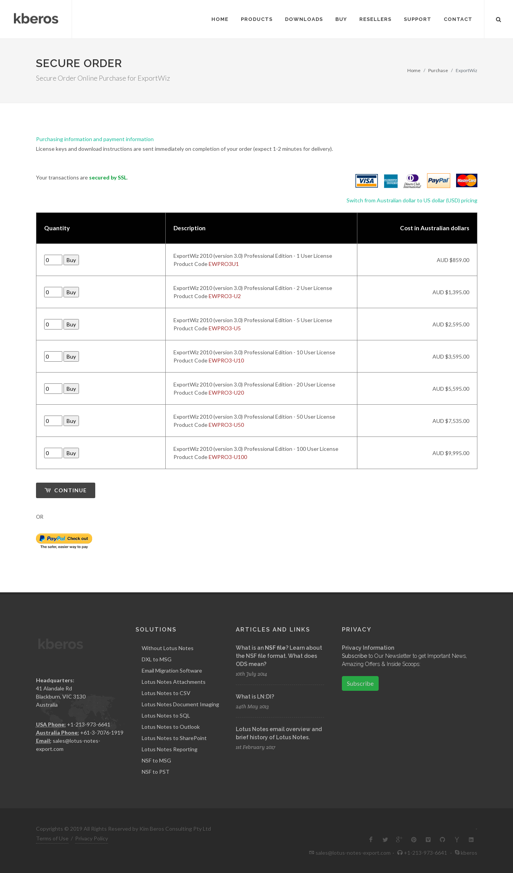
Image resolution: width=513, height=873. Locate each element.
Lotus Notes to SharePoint (174, 737)
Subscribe (360, 683)
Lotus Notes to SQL (166, 715)
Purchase (438, 70)
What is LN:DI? (255, 696)
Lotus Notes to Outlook (171, 726)
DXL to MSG (157, 659)
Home (413, 70)
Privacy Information (368, 647)
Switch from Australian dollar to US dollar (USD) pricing (412, 200)
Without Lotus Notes (168, 647)
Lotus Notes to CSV (166, 692)
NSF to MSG (156, 760)
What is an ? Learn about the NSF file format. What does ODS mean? (279, 655)
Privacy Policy (91, 838)
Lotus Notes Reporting (169, 748)
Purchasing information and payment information (95, 139)
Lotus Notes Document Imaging (180, 703)
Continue (66, 490)
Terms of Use (52, 838)
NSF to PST (156, 771)
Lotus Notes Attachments (174, 681)
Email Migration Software (172, 670)
